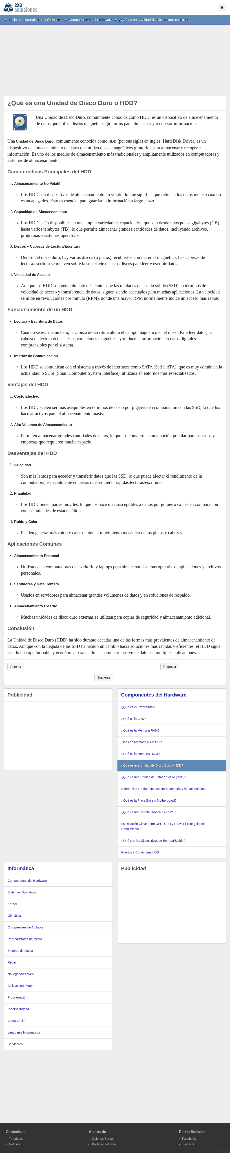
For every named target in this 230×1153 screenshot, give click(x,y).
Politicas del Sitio (104, 1144)
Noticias (14, 1144)
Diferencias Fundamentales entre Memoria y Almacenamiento (164, 789)
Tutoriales (30, 20)
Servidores (15, 1044)
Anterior (15, 666)
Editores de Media (20, 950)
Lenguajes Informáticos (24, 1032)
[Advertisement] (115, 58)
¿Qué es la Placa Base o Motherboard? (149, 800)
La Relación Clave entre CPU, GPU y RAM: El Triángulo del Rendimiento (163, 826)
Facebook (189, 1138)
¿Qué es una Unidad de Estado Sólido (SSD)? (153, 777)
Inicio (13, 20)
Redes (12, 962)
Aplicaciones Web (20, 986)
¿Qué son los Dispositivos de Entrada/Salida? (153, 840)
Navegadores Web (21, 974)
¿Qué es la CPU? (133, 719)
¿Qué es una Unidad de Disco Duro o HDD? (153, 20)
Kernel (12, 904)
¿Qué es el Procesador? (138, 707)
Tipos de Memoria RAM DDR (141, 742)
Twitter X (188, 1144)
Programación (17, 997)
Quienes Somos (103, 1138)
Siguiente (103, 677)
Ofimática (14, 915)
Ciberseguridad (18, 1009)
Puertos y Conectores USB (140, 852)
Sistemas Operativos (22, 892)
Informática (53, 20)
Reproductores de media (25, 939)
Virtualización (17, 1021)
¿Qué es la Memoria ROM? (140, 754)
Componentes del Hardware (90, 20)
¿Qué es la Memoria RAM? (140, 730)
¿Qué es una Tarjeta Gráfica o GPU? (147, 812)
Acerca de (97, 1132)
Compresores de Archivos (26, 927)
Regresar (169, 666)
